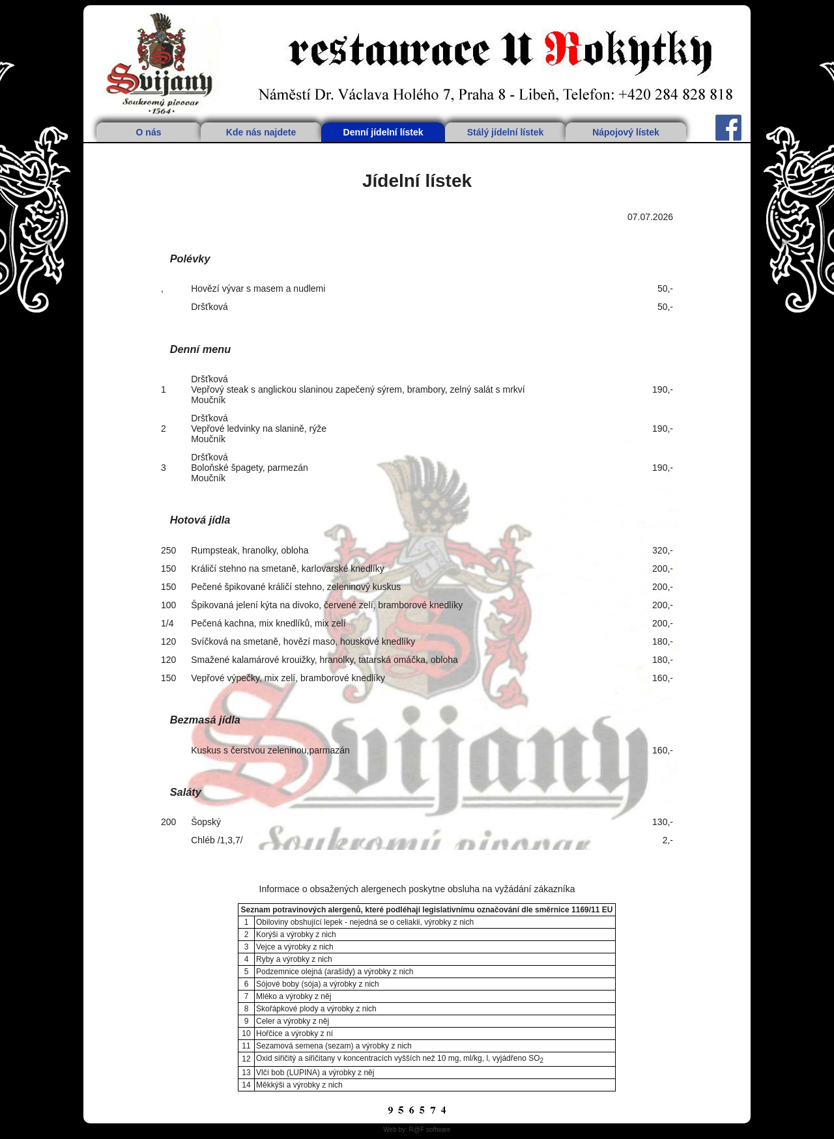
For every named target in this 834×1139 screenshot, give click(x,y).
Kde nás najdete (261, 132)
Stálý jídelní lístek (505, 132)
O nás (149, 132)
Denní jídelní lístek (383, 132)
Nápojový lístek (625, 132)
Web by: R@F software (416, 1129)
